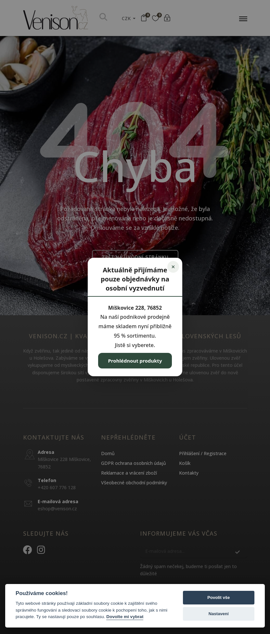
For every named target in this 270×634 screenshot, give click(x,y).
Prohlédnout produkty (135, 360)
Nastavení (219, 613)
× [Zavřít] (173, 266)
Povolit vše (218, 597)
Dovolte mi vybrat (124, 616)
